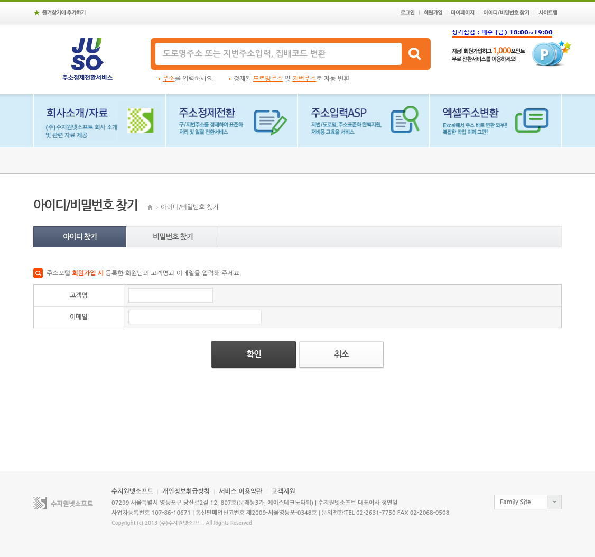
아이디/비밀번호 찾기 (189, 207)
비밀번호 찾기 (173, 236)
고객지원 (283, 491)
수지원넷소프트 (132, 491)
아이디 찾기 (80, 236)
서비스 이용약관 (240, 491)
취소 (341, 354)
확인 (253, 354)
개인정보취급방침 (186, 491)
